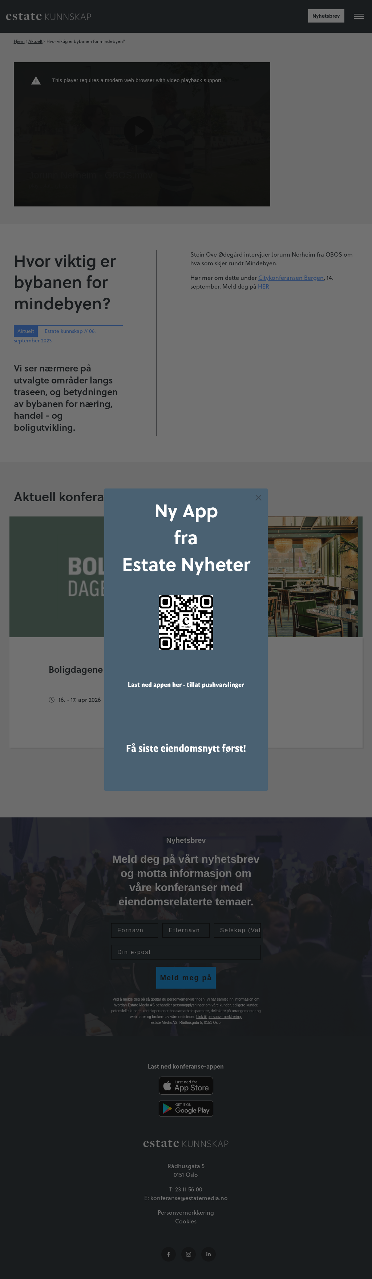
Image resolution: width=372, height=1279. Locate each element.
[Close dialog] (258, 508)
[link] (186, 633)
